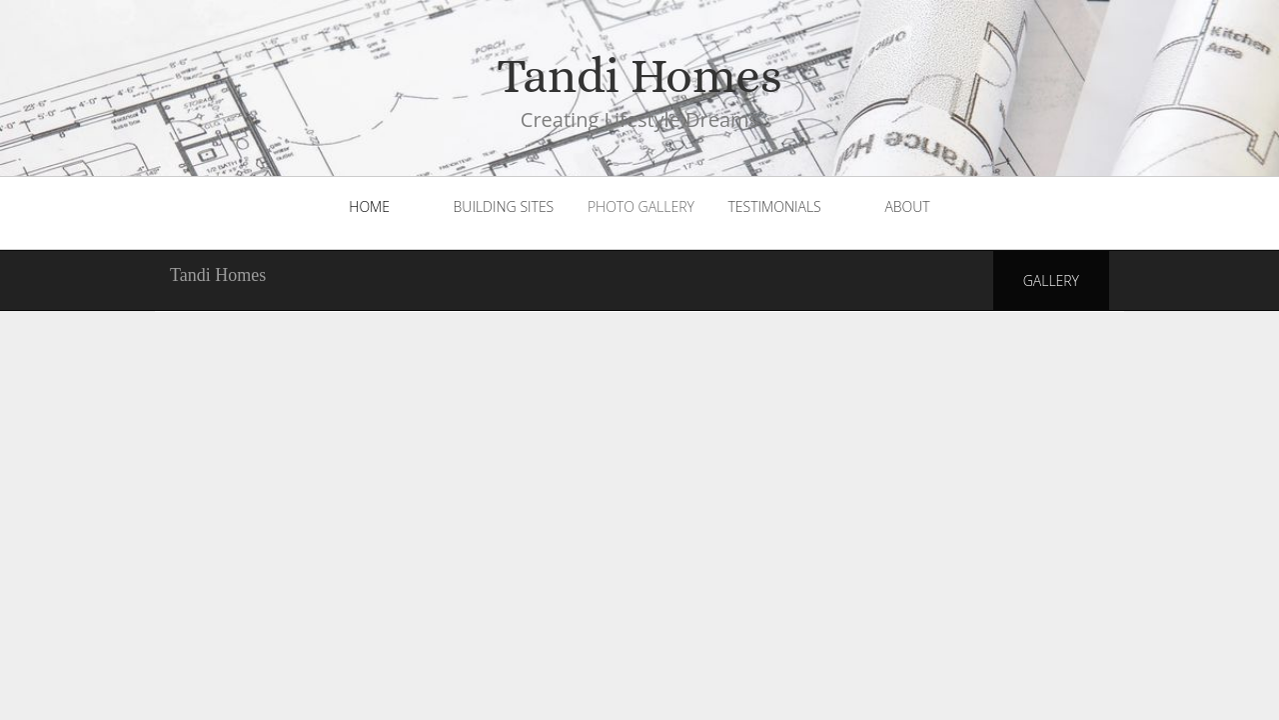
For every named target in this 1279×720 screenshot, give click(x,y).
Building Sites (504, 206)
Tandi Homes (218, 275)
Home (369, 206)
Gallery (1051, 280)
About (906, 206)
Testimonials (774, 206)
